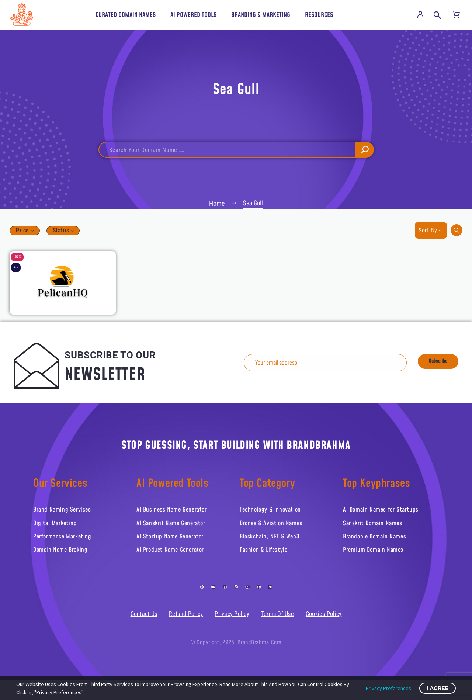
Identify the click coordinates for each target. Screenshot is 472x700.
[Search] (236, 152)
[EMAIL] (331, 368)
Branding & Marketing (260, 15)
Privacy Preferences (388, 688)
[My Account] (420, 15)
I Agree (437, 688)
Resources (319, 15)
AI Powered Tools (193, 15)
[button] (437, 15)
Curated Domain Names (126, 15)
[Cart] (456, 15)
